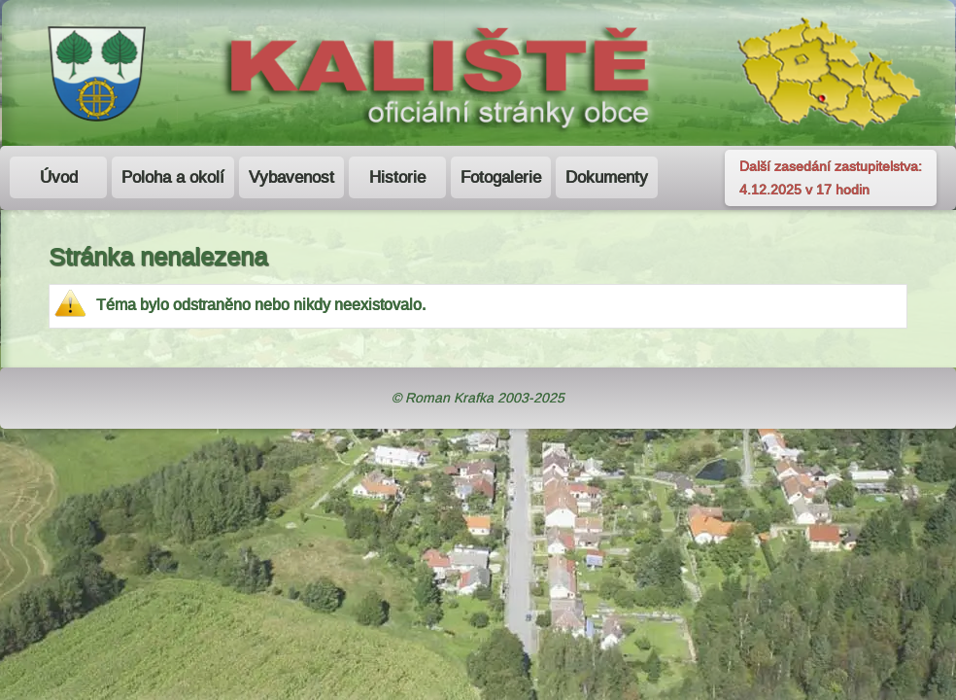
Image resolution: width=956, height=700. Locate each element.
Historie (397, 177)
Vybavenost (291, 177)
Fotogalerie (501, 177)
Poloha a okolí (172, 177)
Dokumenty (606, 177)
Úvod (59, 177)
